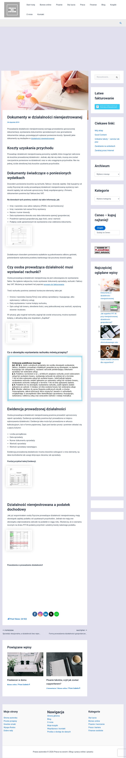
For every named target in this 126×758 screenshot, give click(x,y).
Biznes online (44, 5)
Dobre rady (8, 731)
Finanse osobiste (95, 731)
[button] (121, 23)
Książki (106, 5)
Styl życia (68, 5)
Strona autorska (10, 718)
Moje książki (52, 725)
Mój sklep (99, 130)
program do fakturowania (54, 284)
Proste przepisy (10, 721)
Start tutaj (30, 5)
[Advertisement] (63, 45)
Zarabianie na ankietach (105, 146)
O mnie (116, 5)
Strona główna (53, 716)
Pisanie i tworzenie (96, 724)
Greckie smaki (10, 724)
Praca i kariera (94, 727)
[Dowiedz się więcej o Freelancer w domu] (25, 664)
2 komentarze (51, 688)
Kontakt (29, 14)
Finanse (88, 5)
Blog (97, 5)
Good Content (101, 135)
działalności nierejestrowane (43, 138)
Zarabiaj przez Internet (104, 151)
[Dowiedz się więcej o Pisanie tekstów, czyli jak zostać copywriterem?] (64, 664)
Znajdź (100, 228)
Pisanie (57, 5)
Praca (78, 5)
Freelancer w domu (17, 680)
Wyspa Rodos (9, 727)
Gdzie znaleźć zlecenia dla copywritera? (106, 363)
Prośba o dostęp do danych (59, 732)
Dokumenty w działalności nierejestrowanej (107, 296)
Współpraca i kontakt (56, 729)
